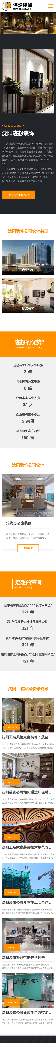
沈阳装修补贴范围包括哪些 (23, 957)
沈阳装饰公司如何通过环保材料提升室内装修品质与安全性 (27, 792)
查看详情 (28, 548)
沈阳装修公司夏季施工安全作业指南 (27, 902)
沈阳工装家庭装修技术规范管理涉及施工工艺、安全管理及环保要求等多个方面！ (27, 847)
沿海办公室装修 (18, 523)
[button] (21, 31)
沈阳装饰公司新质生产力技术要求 (27, 1012)
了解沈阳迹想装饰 (18, 195)
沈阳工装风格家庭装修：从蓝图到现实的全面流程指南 (27, 737)
